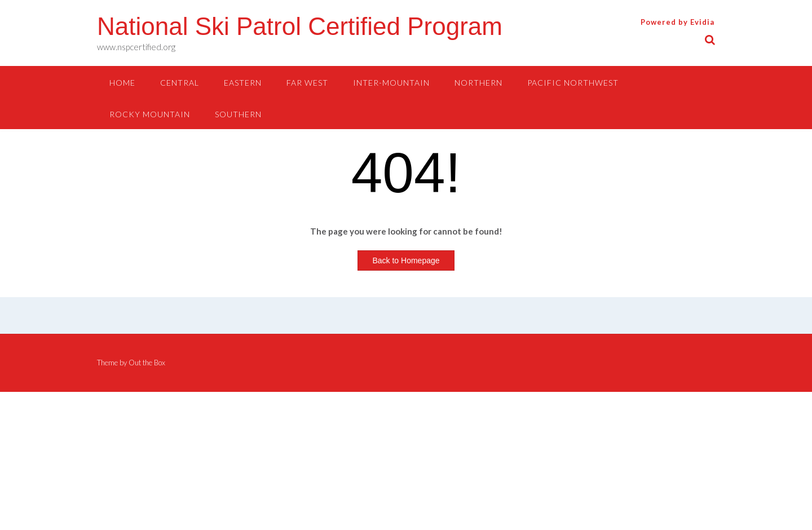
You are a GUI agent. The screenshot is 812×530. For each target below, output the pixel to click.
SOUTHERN (238, 114)
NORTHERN (478, 82)
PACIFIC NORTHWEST (573, 82)
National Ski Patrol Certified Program (299, 26)
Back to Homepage (405, 260)
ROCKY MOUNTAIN (149, 114)
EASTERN (243, 82)
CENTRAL (179, 82)
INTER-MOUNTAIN (391, 82)
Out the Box (147, 362)
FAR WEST (307, 82)
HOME (122, 82)
